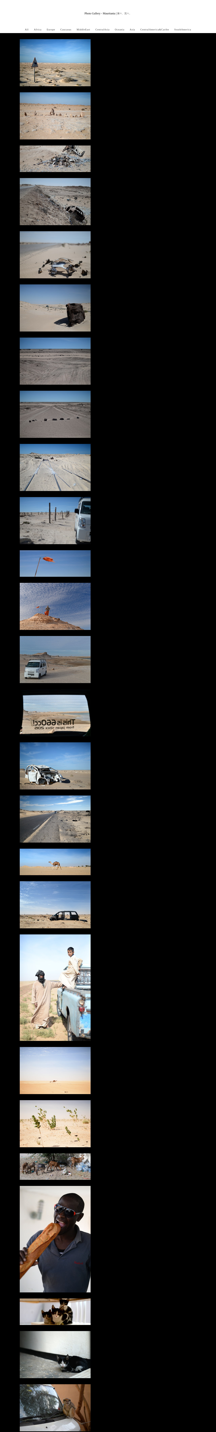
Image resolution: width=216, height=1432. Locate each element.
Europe (51, 29)
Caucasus (65, 29)
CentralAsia (103, 29)
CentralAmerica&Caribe (154, 29)
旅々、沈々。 (124, 13)
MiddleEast (83, 29)
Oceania (120, 29)
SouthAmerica (182, 29)
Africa (38, 29)
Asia (132, 29)
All (27, 29)
